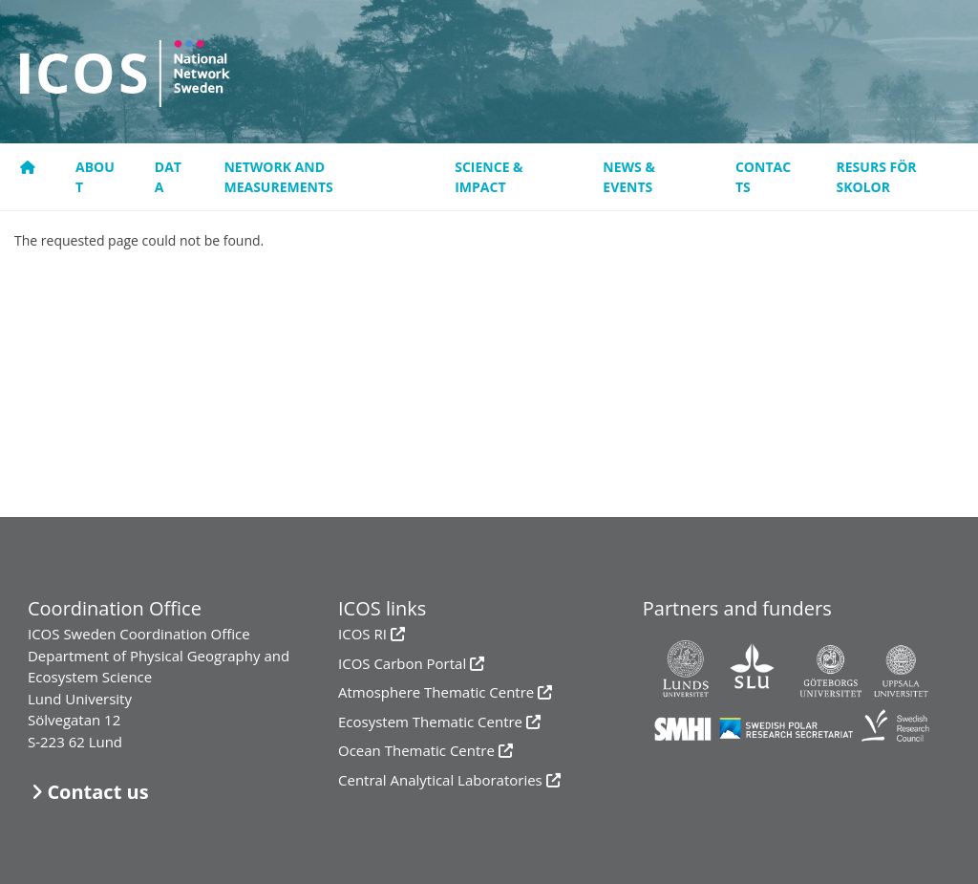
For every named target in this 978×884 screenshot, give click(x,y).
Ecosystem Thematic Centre (430, 721)
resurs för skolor (877, 177)
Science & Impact (488, 177)
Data (168, 177)
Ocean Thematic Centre (416, 750)
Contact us (97, 792)
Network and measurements (277, 177)
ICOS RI (362, 633)
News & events (629, 177)
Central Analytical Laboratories (440, 779)
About (95, 177)
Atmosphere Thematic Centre (436, 691)
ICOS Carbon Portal (402, 663)
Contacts (763, 177)
